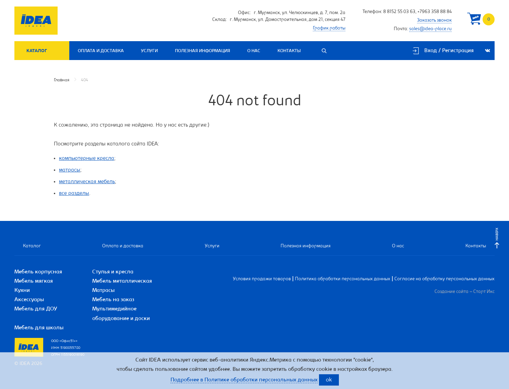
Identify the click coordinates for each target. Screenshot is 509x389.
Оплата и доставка (101, 51)
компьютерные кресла (86, 158)
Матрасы (103, 290)
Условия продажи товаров (262, 279)
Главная (61, 80)
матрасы (69, 170)
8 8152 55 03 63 (399, 12)
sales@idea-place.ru (430, 29)
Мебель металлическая (122, 281)
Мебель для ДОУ (35, 309)
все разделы (74, 193)
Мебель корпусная (38, 272)
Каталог (36, 51)
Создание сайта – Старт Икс (465, 292)
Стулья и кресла (112, 272)
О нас (253, 51)
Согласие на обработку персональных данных (444, 279)
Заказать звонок (434, 20)
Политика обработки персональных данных (342, 279)
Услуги (149, 51)
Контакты (289, 51)
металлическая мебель (87, 182)
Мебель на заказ (113, 300)
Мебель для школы (38, 328)
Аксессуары (29, 300)
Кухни (22, 290)
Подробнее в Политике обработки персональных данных (244, 380)
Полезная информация (202, 51)
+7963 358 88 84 (434, 12)
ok (329, 380)
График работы (329, 28)
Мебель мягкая (33, 281)
